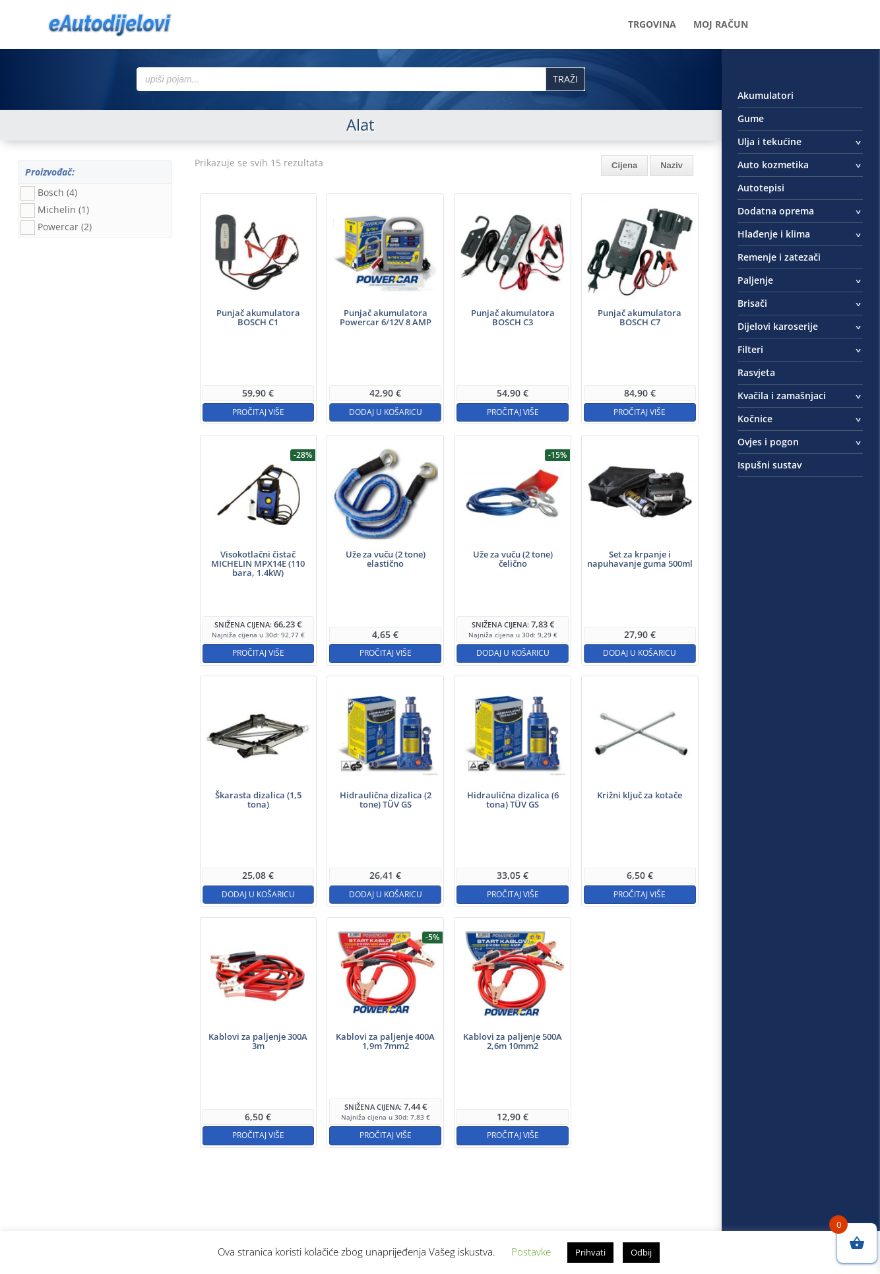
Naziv (671, 165)
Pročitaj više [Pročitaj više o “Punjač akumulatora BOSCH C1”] (258, 412)
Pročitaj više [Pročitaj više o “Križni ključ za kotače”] (639, 894)
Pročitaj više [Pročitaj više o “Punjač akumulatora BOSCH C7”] (639, 412)
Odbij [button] (641, 1252)
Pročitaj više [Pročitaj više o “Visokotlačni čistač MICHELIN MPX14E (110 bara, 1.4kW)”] (258, 652)
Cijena (624, 165)
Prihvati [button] (590, 1252)
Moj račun (720, 25)
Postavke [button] (531, 1251)
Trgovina (652, 25)
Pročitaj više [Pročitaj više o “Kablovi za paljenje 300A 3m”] (258, 1135)
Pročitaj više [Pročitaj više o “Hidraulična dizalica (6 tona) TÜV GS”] (513, 894)
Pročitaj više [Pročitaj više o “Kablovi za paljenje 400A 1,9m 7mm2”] (386, 1135)
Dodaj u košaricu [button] (385, 412)
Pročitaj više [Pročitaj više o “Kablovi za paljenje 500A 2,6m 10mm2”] (513, 1135)
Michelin (63, 209)
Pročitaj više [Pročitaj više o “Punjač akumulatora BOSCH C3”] (513, 412)
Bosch (57, 192)
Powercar (65, 226)
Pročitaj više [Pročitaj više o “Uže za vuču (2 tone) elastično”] (386, 652)
